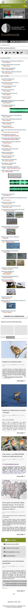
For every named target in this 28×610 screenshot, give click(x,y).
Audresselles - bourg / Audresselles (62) (9, 267)
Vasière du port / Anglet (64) (7, 279)
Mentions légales (10, 601)
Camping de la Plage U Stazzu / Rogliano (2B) (11, 138)
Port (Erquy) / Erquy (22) (6, 126)
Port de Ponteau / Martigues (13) (8, 105)
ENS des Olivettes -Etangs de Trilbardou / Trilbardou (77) (13, 300)
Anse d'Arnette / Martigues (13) (7, 78)
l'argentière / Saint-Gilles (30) (7, 152)
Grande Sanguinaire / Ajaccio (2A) (8, 134)
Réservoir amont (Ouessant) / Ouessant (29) (10, 64)
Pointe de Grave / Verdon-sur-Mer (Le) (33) (10, 170)
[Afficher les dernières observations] (7, 48)
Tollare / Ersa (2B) (5, 145)
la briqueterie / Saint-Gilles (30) (7, 156)
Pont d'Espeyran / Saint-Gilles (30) (8, 163)
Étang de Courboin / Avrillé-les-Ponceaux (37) (11, 205)
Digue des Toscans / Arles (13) (7, 89)
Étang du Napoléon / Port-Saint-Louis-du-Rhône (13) (12, 61)
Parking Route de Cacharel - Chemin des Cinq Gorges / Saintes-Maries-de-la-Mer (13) (13, 101)
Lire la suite (21, 381)
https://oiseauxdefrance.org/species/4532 (13, 377)
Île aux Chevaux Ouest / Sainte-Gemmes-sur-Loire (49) (12, 209)
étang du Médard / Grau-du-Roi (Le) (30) (9, 148)
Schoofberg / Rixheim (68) (6, 296)
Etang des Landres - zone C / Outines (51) (10, 236)
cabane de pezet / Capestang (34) (8, 68)
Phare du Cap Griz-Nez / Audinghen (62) (9, 276)
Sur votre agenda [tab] (10, 337)
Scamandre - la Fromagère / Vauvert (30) (9, 166)
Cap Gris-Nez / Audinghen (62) (7, 271)
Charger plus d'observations (14, 316)
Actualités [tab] (3, 337)
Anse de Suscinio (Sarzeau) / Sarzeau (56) (10, 240)
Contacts (15, 601)
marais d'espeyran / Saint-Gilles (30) (9, 159)
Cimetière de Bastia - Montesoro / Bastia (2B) (10, 141)
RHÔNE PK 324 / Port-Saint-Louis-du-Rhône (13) (11, 115)
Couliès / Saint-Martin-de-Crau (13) (8, 86)
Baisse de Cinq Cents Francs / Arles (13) (9, 82)
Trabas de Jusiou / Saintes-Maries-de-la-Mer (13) (11, 119)
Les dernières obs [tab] (5, 45)
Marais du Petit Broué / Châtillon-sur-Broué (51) (11, 71)
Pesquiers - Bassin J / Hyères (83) (8, 310)
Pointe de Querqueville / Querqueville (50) (10, 226)
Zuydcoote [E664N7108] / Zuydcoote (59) (9, 250)
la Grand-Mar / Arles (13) (6, 96)
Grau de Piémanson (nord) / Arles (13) (9, 93)
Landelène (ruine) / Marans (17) (7, 122)
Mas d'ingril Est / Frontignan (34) (8, 202)
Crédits (19, 601)
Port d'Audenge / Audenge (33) (7, 194)
